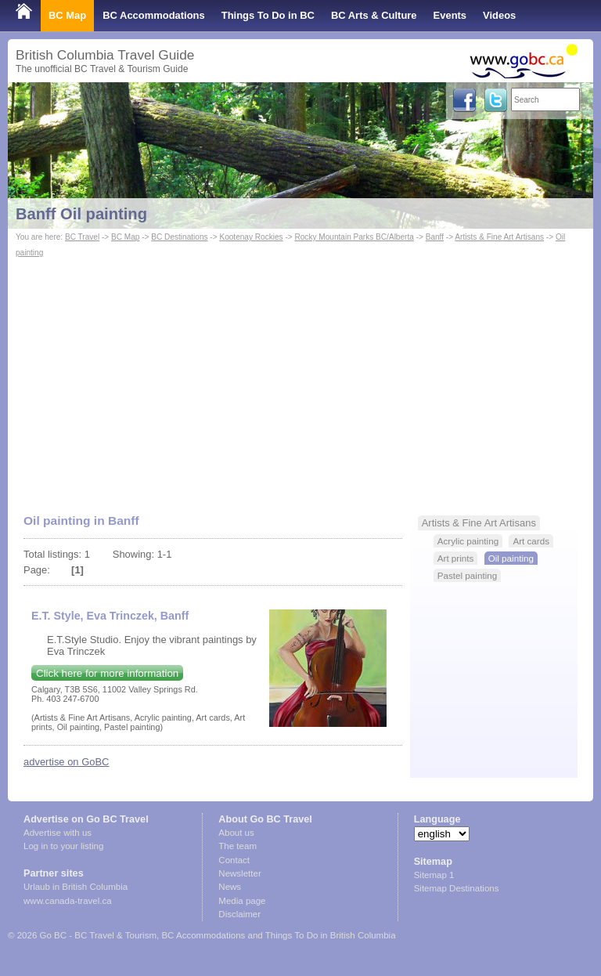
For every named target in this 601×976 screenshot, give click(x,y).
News (229, 886)
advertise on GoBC (66, 762)
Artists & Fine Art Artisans (499, 237)
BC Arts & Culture (374, 15)
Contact (234, 860)
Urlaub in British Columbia (75, 886)
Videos (499, 15)
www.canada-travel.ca (67, 901)
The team (237, 846)
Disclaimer (239, 914)
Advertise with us (57, 832)
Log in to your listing (63, 846)
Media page (241, 901)
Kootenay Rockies (251, 237)
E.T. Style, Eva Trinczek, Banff (110, 615)
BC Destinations (179, 237)
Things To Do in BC (268, 15)
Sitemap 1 (434, 875)
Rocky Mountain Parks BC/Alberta (353, 237)
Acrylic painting (467, 541)
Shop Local (43, 46)
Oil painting (511, 558)
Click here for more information (107, 673)
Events (450, 15)
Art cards (531, 541)
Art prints (455, 558)
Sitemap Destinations (456, 888)
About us (236, 832)
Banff (435, 237)
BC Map (67, 15)
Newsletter (239, 873)
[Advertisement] (300, 378)
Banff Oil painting (81, 213)
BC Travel (82, 237)
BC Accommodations (154, 15)
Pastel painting (467, 575)
